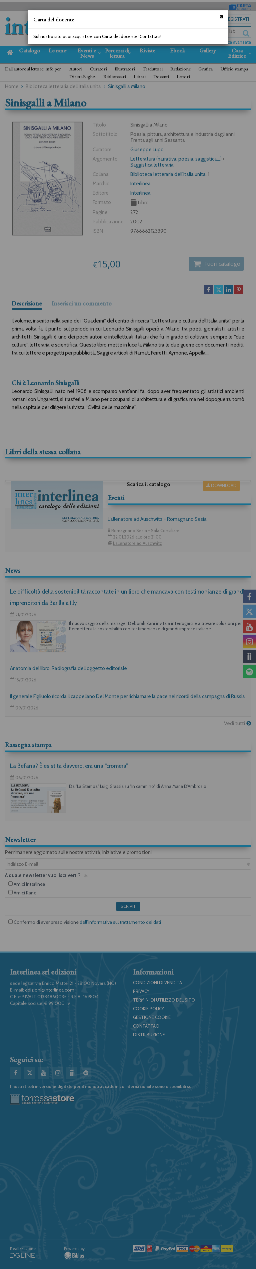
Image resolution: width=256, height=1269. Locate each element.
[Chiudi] (221, 16)
